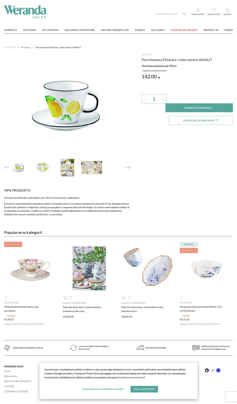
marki (228, 29)
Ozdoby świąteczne (115, 29)
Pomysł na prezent (184, 29)
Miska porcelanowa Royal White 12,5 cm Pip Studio (201, 308)
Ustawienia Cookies (16, 391)
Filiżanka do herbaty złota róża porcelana (21, 308)
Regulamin (10, 376)
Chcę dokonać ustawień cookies (102, 389)
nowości (10, 29)
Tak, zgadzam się (144, 389)
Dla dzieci (158, 29)
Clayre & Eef (11, 302)
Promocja (211, 29)
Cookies (9, 386)
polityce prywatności (133, 377)
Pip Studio (186, 302)
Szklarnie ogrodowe (80, 29)
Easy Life (147, 54)
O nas (7, 371)
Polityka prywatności (17, 381)
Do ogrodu (50, 29)
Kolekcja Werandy (75, 302)
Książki (140, 29)
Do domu (29, 29)
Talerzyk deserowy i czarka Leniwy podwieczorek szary (82, 308)
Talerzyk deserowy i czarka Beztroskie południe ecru (142, 308)
